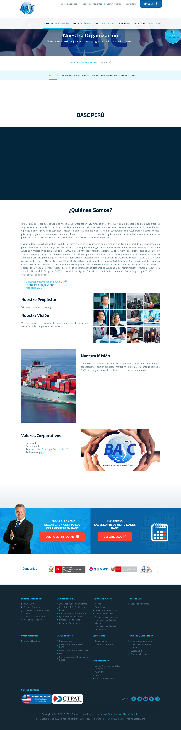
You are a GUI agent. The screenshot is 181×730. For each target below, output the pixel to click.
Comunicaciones (114, 4)
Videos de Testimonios (128, 75)
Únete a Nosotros (69, 4)
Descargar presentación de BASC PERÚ (45, 281)
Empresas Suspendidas (70, 623)
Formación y (149, 23)
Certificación (83, 23)
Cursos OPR (136, 650)
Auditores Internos (139, 654)
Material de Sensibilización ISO (73, 650)
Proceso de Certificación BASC (73, 613)
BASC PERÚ (53, 75)
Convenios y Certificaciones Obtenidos (86, 75)
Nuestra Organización (88, 62)
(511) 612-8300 (110, 718)
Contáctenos (131, 4)
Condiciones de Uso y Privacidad (123, 714)
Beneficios (100, 607)
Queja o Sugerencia (104, 644)
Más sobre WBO (34, 287)
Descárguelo (115, 536)
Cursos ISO (136, 647)
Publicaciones (65, 641)
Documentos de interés (106, 617)
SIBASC (98, 675)
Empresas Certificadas (69, 619)
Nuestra (58, 23)
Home (72, 62)
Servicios (126, 23)
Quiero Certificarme (62, 536)
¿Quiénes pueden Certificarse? (73, 603)
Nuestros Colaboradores (109, 75)
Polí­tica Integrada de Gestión (40, 284)
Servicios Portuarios (140, 603)
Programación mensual (141, 641)
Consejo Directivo (65, 75)
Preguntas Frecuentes (92, 4)
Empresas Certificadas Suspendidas (105, 628)
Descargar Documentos (54, 449)
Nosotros (99, 603)
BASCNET (99, 672)
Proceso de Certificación (106, 610)
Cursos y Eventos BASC (141, 644)
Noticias (63, 653)
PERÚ (106, 23)
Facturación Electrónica (105, 678)
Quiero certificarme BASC (70, 616)
